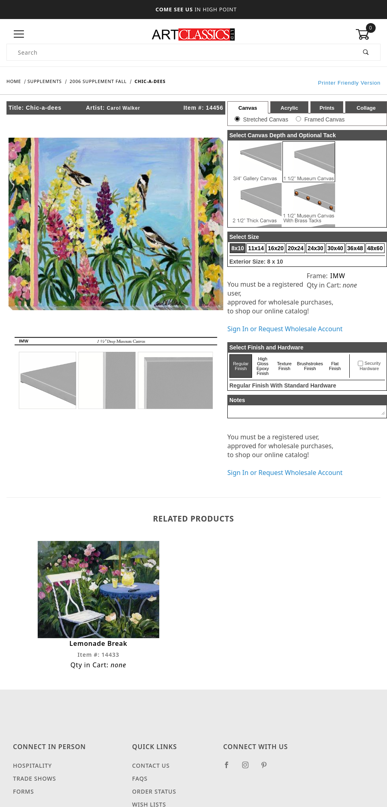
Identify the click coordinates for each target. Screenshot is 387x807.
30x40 (335, 248)
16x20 (276, 248)
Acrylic (289, 108)
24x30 (315, 248)
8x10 (237, 248)
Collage (366, 108)
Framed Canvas (324, 119)
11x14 (256, 248)
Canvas (247, 108)
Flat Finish (335, 366)
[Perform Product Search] (366, 52)
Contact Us (151, 765)
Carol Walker (123, 108)
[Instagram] (249, 768)
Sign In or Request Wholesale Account (284, 328)
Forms (23, 791)
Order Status (154, 791)
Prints (326, 108)
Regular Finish (241, 366)
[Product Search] (179, 52)
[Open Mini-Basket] (368, 34)
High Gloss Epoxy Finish (263, 366)
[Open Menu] (19, 34)
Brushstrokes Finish (310, 366)
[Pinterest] (267, 768)
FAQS (140, 778)
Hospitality (32, 765)
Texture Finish (284, 366)
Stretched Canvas (265, 119)
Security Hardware (370, 366)
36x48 (355, 248)
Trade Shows (34, 778)
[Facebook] (230, 768)
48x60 (375, 248)
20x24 (296, 248)
